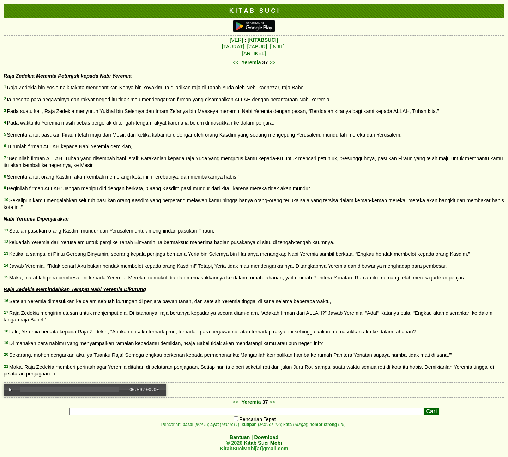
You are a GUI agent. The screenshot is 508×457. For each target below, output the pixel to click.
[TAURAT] (233, 46)
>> (273, 62)
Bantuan (240, 437)
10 (6, 200)
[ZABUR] (257, 46)
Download (266, 437)
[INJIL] (277, 46)
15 (6, 277)
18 (6, 331)
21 (6, 366)
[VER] (236, 40)
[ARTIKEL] (254, 53)
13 (6, 253)
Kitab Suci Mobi (263, 443)
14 (6, 265)
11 (6, 230)
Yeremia (251, 62)
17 (6, 312)
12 (6, 242)
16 (6, 301)
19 (6, 343)
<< (236, 62)
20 (6, 354)
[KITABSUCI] (263, 40)
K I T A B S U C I (254, 10)
